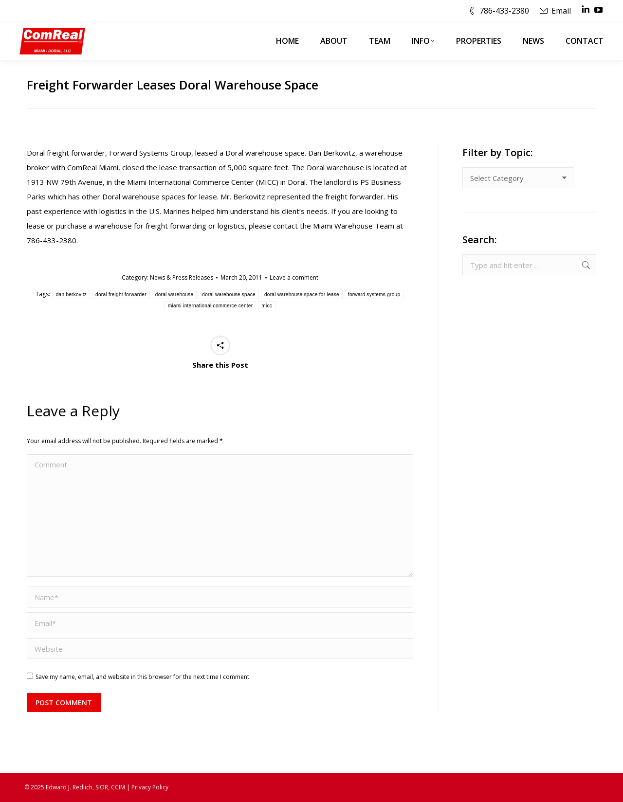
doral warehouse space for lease (301, 294)
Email (561, 10)
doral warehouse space (229, 294)
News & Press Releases (181, 277)
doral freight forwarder (121, 294)
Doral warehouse (255, 153)
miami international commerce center (210, 305)
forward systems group (374, 294)
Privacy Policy (149, 787)
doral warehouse (174, 294)
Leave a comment (294, 277)
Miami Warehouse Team (353, 226)
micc (266, 305)
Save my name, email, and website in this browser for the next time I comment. (143, 677)
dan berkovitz (71, 294)
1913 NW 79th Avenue (65, 182)
